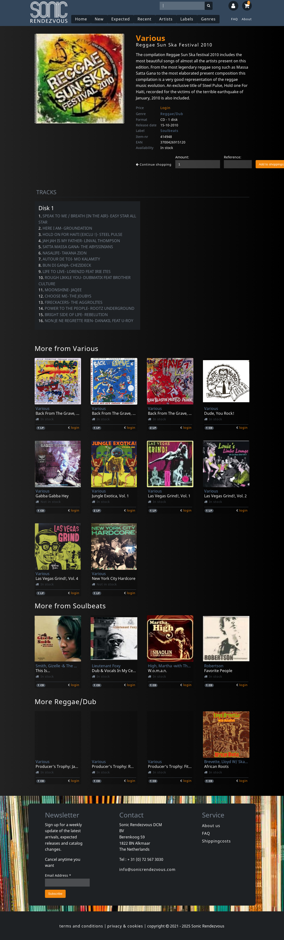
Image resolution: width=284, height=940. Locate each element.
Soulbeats (169, 130)
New (99, 19)
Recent (144, 19)
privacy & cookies (125, 926)
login (75, 427)
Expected (120, 19)
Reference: (232, 157)
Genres (208, 19)
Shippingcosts (216, 841)
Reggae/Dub (171, 113)
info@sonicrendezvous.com (147, 869)
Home (81, 19)
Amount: (182, 157)
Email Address (58, 875)
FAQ (234, 19)
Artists (166, 19)
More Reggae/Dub (65, 701)
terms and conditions (81, 926)
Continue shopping (153, 164)
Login (165, 107)
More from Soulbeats (70, 605)
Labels (186, 19)
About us (211, 825)
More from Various (66, 348)
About (247, 19)
